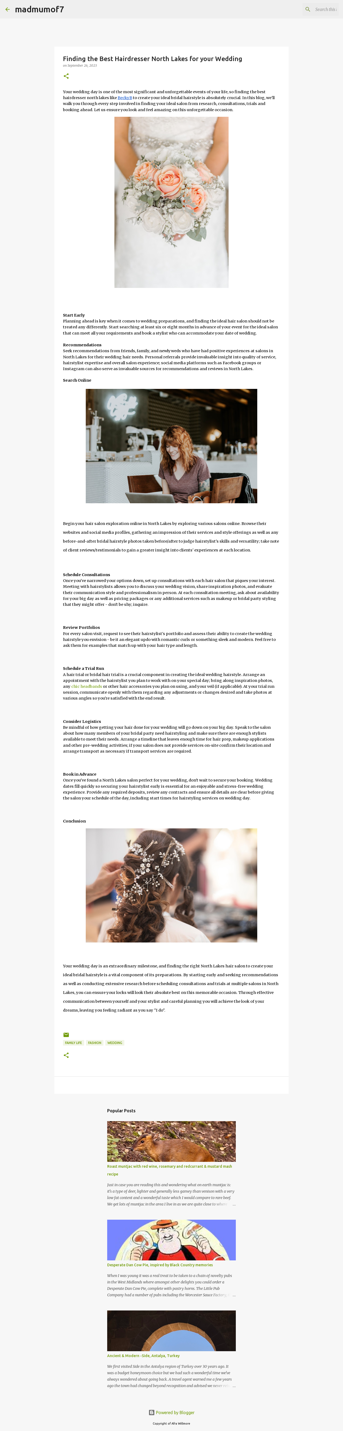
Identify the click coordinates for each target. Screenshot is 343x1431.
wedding (114, 1043)
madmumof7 (39, 9)
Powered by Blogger (171, 1412)
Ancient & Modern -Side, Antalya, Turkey (143, 1356)
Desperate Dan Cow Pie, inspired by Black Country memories (160, 1265)
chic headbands (86, 686)
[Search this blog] (310, 9)
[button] (66, 76)
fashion (94, 1043)
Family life (73, 1043)
